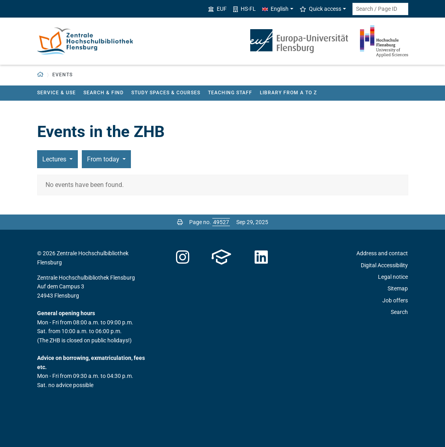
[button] (40, 75)
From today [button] (104, 159)
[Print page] (180, 222)
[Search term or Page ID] (380, 9)
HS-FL (244, 9)
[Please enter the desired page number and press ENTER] (221, 222)
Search (399, 312)
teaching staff (230, 92)
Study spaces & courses (165, 92)
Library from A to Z (288, 92)
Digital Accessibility (384, 265)
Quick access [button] (320, 9)
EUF (217, 9)
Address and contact (382, 253)
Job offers (395, 300)
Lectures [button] (55, 159)
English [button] (275, 9)
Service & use (56, 92)
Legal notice (393, 277)
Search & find (103, 92)
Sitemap (398, 288)
